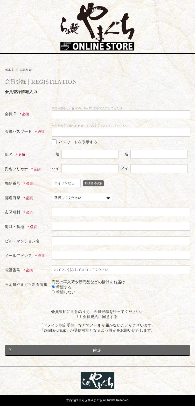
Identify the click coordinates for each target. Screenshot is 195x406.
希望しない (63, 292)
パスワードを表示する (78, 142)
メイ (124, 168)
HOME (9, 69)
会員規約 (59, 312)
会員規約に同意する (100, 317)
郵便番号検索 (93, 183)
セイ (55, 168)
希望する (61, 287)
